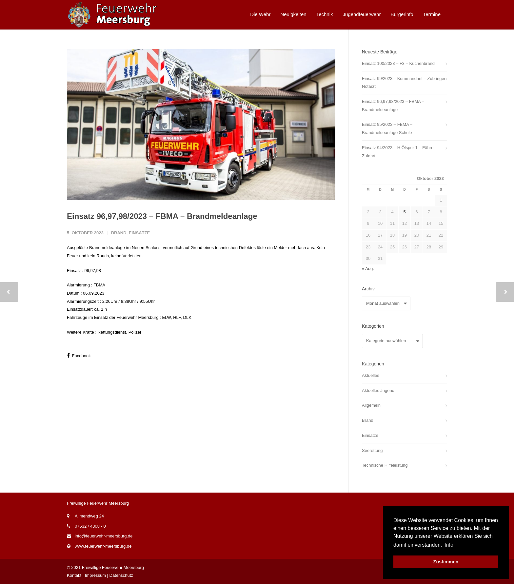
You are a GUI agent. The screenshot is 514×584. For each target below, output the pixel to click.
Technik (324, 14)
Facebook (79, 355)
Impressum (95, 575)
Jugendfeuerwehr (362, 14)
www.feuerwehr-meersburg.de (103, 546)
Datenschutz (121, 575)
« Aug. (368, 268)
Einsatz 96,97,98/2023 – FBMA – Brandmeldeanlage (162, 216)
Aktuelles (370, 375)
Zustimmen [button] (446, 561)
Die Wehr (260, 14)
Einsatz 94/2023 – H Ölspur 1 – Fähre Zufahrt (397, 151)
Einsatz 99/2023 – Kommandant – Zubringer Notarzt (403, 82)
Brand (119, 232)
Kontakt (74, 575)
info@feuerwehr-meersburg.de (104, 536)
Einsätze (139, 232)
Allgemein (371, 405)
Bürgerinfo (401, 14)
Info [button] (449, 545)
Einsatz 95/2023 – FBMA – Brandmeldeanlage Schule (387, 128)
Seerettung (372, 450)
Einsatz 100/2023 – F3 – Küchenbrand (398, 63)
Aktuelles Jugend (378, 390)
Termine (432, 14)
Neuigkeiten (293, 14)
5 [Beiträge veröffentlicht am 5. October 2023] (404, 211)
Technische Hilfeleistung (384, 465)
